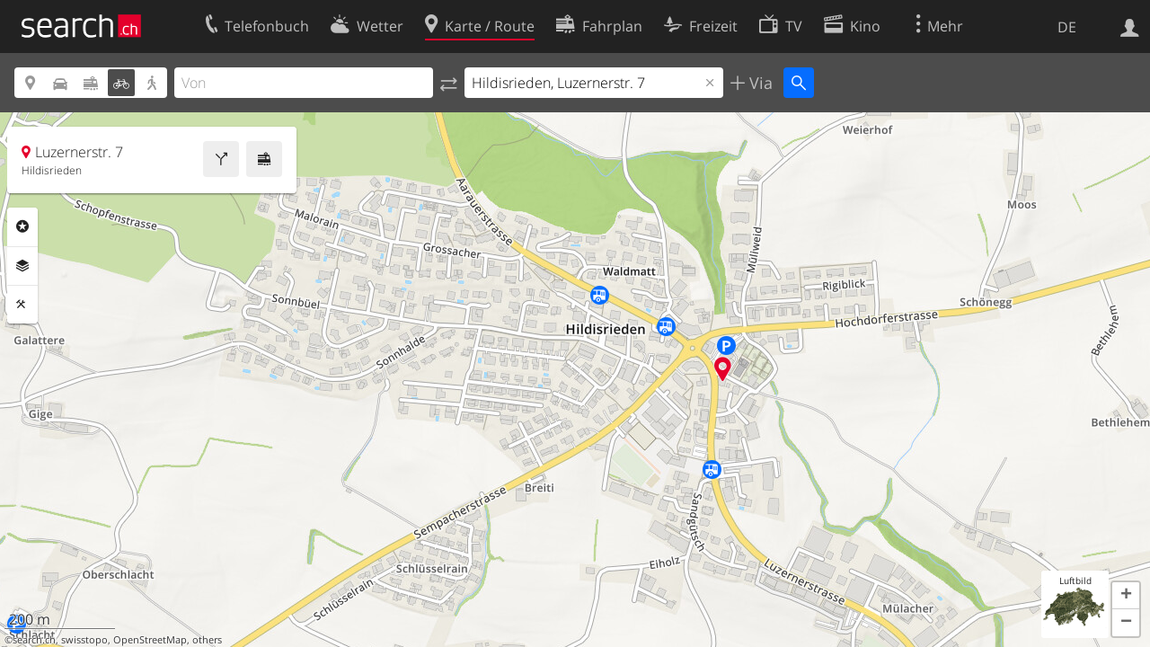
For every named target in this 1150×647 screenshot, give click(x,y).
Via (759, 82)
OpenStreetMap (150, 640)
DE (1066, 27)
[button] (1125, 595)
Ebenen (22, 266)
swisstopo (84, 640)
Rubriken (22, 226)
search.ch (34, 640)
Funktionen (22, 305)
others (207, 640)
